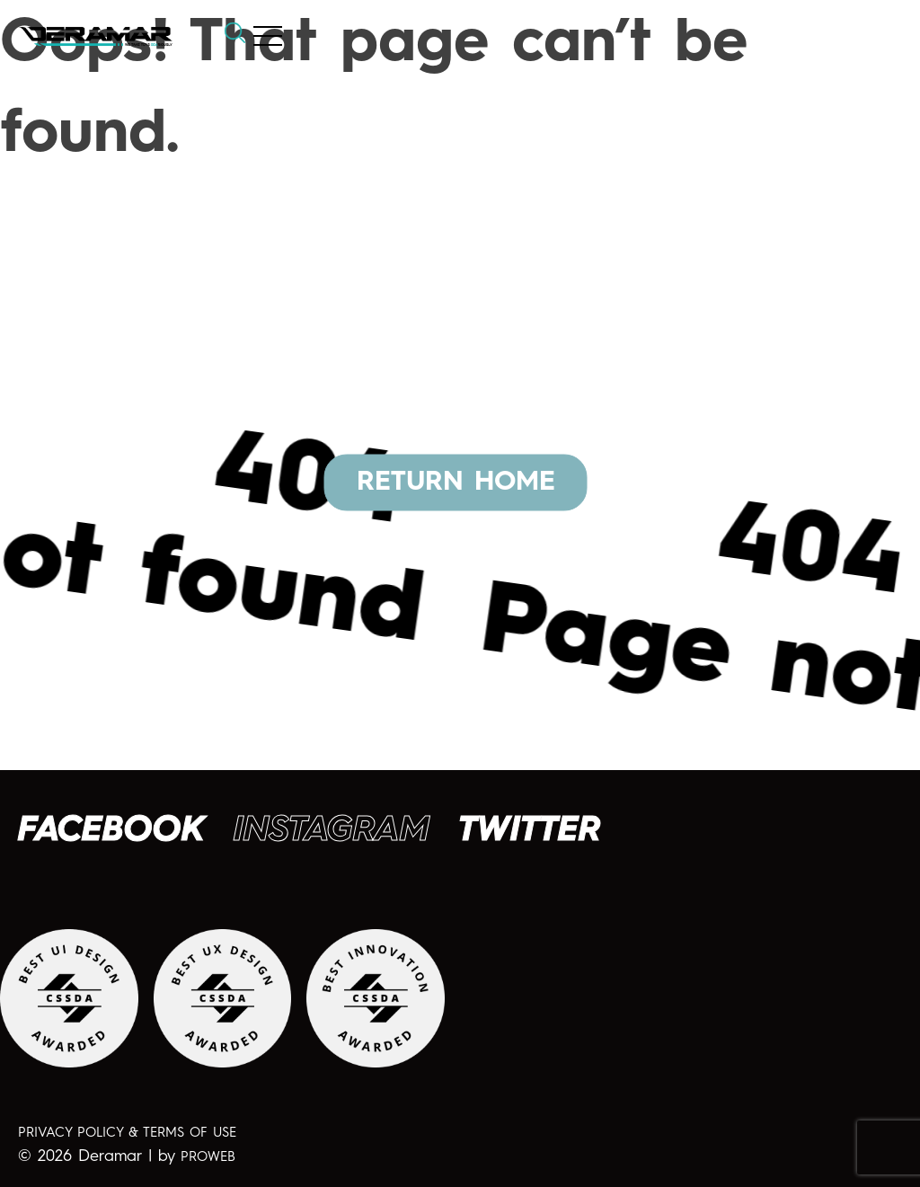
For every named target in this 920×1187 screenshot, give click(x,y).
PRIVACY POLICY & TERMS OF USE (127, 1133)
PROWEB (208, 1158)
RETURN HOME (456, 481)
